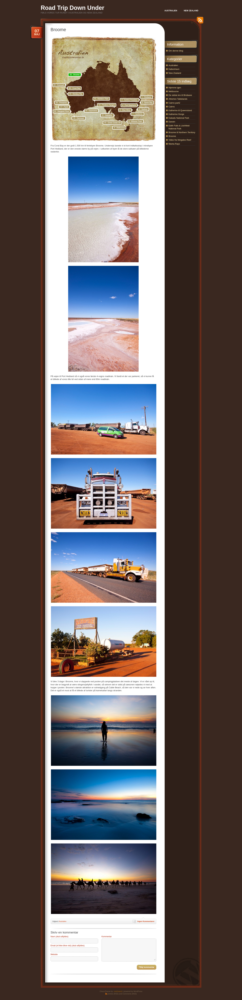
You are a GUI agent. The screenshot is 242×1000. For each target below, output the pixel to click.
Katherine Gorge (176, 114)
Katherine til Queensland (180, 110)
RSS (199, 21)
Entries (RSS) (113, 994)
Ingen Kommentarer (146, 921)
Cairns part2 (174, 103)
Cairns (172, 106)
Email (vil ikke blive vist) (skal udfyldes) (68, 945)
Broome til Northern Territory (182, 132)
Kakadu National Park (179, 118)
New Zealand (175, 73)
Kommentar (107, 936)
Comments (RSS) (130, 994)
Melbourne (174, 91)
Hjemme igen (175, 87)
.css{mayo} (117, 991)
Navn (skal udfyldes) (59, 936)
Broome (172, 136)
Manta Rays (174, 144)
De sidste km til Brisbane (180, 95)
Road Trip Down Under (72, 7)
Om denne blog (176, 51)
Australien (62, 921)
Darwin (172, 121)
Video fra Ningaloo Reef (180, 140)
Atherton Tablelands (178, 99)
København (174, 69)
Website (54, 954)
